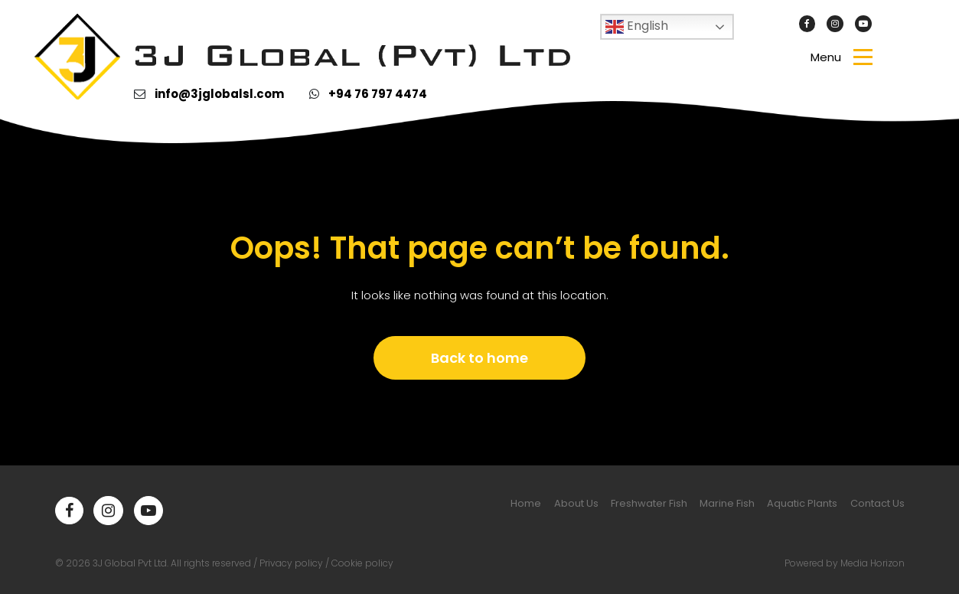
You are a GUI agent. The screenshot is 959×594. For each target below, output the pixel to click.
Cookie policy (362, 563)
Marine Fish (727, 503)
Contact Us (877, 503)
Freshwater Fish (649, 503)
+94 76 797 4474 (377, 94)
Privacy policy (291, 563)
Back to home (479, 357)
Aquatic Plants (802, 503)
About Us (576, 503)
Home (525, 503)
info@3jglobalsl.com (219, 94)
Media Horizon (872, 563)
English (636, 26)
